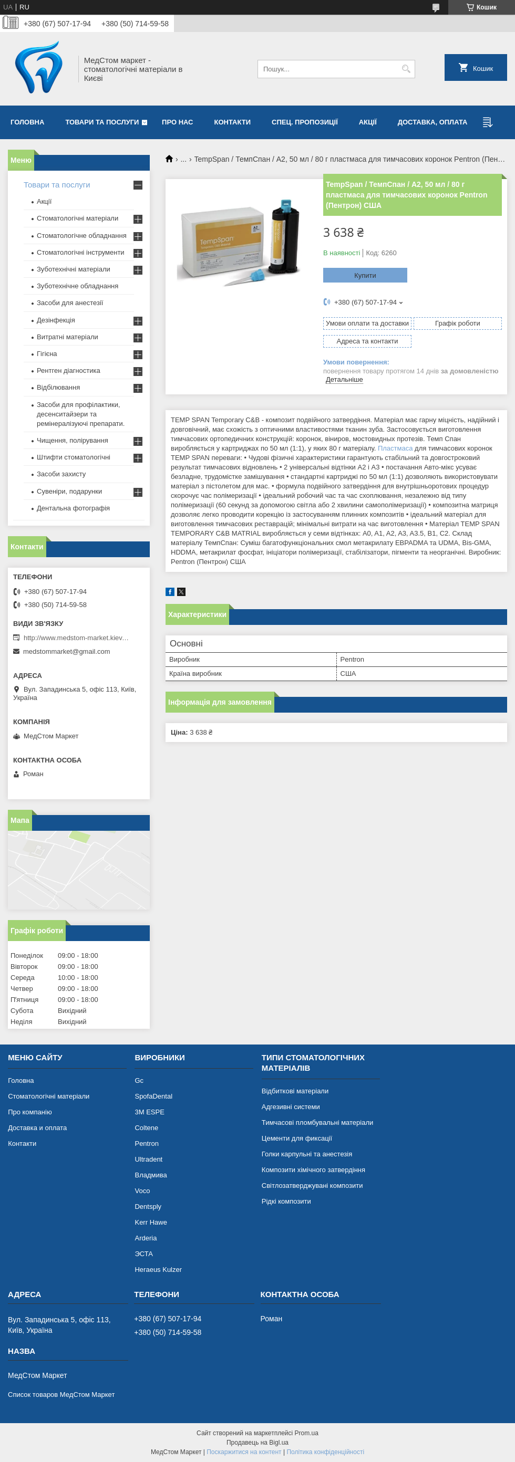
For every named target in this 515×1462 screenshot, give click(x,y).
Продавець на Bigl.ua (257, 1442)
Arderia (146, 1238)
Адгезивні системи (291, 1107)
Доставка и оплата (37, 1128)
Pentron (147, 1143)
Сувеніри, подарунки (69, 491)
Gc (139, 1080)
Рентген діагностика (68, 370)
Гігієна (47, 354)
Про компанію (30, 1112)
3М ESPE (149, 1112)
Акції (368, 122)
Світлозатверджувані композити (312, 1185)
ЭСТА (143, 1254)
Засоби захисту (61, 474)
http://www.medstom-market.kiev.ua (76, 638)
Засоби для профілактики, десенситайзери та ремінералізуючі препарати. (81, 414)
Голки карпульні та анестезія (307, 1154)
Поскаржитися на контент (244, 1452)
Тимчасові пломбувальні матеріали (317, 1122)
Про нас (177, 122)
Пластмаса (395, 448)
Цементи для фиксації (297, 1138)
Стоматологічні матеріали (77, 218)
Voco (142, 1191)
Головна (27, 122)
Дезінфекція (56, 320)
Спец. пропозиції (305, 122)
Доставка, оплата (433, 122)
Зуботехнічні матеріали (73, 269)
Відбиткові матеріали (295, 1091)
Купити (365, 275)
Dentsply (148, 1206)
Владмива (151, 1175)
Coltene (146, 1128)
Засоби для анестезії (70, 303)
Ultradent (148, 1159)
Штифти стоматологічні (73, 457)
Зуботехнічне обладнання (77, 286)
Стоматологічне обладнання (82, 235)
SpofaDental (153, 1096)
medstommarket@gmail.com (66, 651)
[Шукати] (406, 69)
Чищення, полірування (72, 440)
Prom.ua (306, 1433)
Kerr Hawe (151, 1222)
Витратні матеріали (67, 337)
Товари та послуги (102, 122)
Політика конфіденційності (325, 1452)
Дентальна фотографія (73, 508)
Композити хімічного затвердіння (313, 1170)
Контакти (232, 122)
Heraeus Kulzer (158, 1269)
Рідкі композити (286, 1201)
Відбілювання (58, 387)
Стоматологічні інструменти (81, 252)
